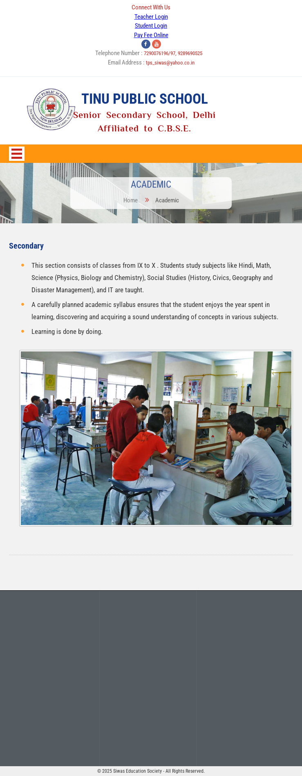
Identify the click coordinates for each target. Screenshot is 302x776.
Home (131, 197)
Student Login (151, 25)
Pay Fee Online (151, 35)
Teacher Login (151, 16)
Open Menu (17, 154)
